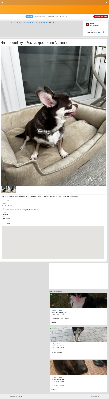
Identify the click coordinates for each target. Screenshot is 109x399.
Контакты (19, 22)
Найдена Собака (57, 310)
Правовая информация (30, 22)
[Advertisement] (78, 276)
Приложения (43, 22)
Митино (10, 205)
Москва (4, 205)
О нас (13, 22)
